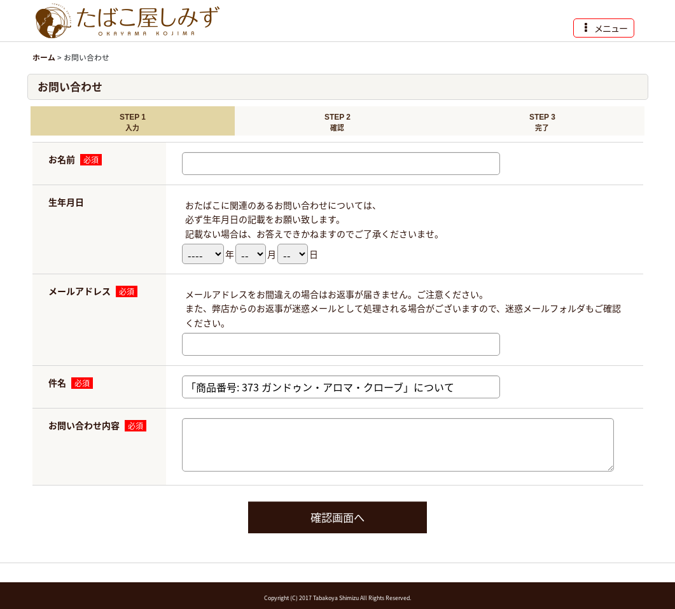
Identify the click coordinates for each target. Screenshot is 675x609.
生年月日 (66, 201)
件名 (57, 382)
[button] (603, 28)
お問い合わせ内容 (84, 425)
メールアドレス (79, 290)
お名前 (61, 159)
